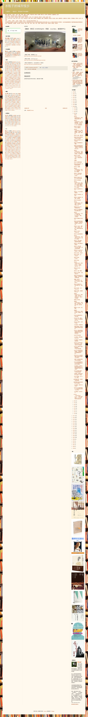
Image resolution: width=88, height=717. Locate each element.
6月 (74, 404)
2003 (74, 441)
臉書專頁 (54, 14)
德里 (16, 74)
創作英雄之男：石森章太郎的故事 (78, 380)
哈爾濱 (12, 87)
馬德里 (69, 18)
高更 (34, 23)
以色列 (6, 17)
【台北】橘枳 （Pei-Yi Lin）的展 (78, 377)
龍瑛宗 (56, 23)
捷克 (13, 96)
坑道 (31, 22)
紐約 (80, 18)
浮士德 (7, 157)
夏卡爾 (42, 23)
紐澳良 (10, 83)
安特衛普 (16, 84)
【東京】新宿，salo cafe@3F (77, 255)
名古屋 (15, 72)
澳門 (19, 73)
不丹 (33, 17)
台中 (19, 64)
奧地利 (19, 97)
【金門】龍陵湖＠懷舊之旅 (80, 30)
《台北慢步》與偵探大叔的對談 (78, 340)
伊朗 (19, 17)
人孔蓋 (18, 43)
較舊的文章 (65, 108)
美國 (19, 93)
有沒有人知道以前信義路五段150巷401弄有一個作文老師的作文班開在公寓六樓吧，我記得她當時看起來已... (77, 82)
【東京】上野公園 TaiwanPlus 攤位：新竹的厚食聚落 (78, 247)
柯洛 (19, 156)
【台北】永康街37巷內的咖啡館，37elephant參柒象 (78, 347)
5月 (74, 406)
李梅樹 (13, 152)
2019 (74, 104)
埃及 (13, 107)
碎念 (9, 39)
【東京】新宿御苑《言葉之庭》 (78, 140)
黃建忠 (19, 143)
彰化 (9, 124)
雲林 (13, 74)
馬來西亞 (10, 106)
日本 (28, 69)
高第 (16, 150)
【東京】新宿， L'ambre (77, 258)
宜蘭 (6, 118)
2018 (74, 106)
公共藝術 (52, 22)
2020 (74, 102)
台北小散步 (13, 56)
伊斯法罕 (18, 83)
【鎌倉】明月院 (77, 299)
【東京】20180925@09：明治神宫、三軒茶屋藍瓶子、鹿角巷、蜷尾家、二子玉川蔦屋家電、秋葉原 (78, 184)
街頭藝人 (46, 22)
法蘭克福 (65, 18)
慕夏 (39, 23)
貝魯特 (9, 79)
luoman (45, 711)
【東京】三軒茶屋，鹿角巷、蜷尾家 (78, 198)
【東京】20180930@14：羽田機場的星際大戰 (78, 117)
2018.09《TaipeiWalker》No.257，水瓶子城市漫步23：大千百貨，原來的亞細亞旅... (78, 396)
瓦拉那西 (8, 74)
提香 (17, 147)
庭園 (29, 22)
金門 (33, 20)
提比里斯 (12, 82)
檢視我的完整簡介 (75, 704)
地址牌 (17, 41)
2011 (74, 426)
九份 (27, 20)
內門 (7, 125)
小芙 (14, 138)
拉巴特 (19, 87)
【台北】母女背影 (77, 335)
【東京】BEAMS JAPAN (77, 269)
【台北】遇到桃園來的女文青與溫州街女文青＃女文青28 (78, 363)
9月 (74, 113)
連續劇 (67, 22)
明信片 (57, 22)
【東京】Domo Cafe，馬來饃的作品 (78, 207)
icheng (17, 146)
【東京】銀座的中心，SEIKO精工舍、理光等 (78, 285)
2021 (74, 101)
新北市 (14, 62)
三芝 (10, 125)
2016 (74, 417)
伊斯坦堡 (25, 18)
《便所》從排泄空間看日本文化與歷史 (78, 360)
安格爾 (18, 153)
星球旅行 (50, 14)
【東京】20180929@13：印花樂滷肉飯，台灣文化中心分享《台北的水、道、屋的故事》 (78, 122)
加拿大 (9, 107)
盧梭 (11, 157)
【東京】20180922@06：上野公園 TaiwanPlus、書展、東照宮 (78, 237)
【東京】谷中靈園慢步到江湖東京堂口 (78, 210)
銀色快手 (15, 157)
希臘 (10, 100)
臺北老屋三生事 (14, 15)
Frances (8, 141)
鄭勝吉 (14, 143)
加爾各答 (6, 84)
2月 (74, 411)
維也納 (50, 18)
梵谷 (36, 23)
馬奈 (28, 23)
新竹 (19, 118)
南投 (9, 123)
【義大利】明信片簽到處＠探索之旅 (80, 55)
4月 (74, 408)
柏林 (57, 18)
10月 (75, 111)
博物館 (74, 22)
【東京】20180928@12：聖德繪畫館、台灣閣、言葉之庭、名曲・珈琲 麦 (78, 131)
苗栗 (16, 123)
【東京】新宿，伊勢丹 (78, 252)
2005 (74, 437)
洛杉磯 (6, 83)
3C (9, 42)
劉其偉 (14, 153)
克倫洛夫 (7, 78)
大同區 (13, 20)
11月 (75, 109)
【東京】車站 (76, 260)
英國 (19, 95)
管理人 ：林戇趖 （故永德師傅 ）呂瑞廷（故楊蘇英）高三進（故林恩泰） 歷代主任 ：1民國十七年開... (78, 74)
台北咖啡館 (7, 22)
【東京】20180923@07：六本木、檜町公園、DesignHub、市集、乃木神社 (78, 214)
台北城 (10, 118)
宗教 (55, 22)
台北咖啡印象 (8, 55)
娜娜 (16, 141)
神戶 (19, 18)
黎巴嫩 (16, 17)
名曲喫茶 (16, 22)
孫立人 (14, 147)
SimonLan (15, 142)
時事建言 (9, 53)
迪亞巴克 (14, 77)
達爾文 (9, 150)
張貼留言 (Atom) (30, 110)
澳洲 (18, 106)
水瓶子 (13, 14)
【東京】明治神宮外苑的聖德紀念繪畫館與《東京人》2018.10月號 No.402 (78, 147)
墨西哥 (16, 107)
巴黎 (29, 18)
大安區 (17, 20)
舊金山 (14, 83)
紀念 (19, 39)
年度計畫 (32, 14)
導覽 (22, 14)
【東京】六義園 (77, 166)
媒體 (25, 14)
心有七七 (14, 131)
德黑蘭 (10, 77)
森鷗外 (16, 155)
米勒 (26, 23)
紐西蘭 (13, 110)
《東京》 (75, 114)
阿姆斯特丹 (18, 79)
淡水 (8, 120)
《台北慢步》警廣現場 (78, 324)
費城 (19, 74)
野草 (46, 14)
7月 (74, 402)
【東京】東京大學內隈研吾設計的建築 (78, 138)
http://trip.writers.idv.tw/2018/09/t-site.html (32, 56)
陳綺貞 (13, 150)
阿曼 (9, 17)
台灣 (6, 93)
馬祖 (35, 20)
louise (12, 141)
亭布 (8, 82)
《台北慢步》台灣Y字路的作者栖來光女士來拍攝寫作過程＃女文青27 (78, 367)
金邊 (18, 77)
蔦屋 (14, 43)
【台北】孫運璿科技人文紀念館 (78, 316)
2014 (74, 421)
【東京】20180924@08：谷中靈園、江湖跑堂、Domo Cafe (78, 203)
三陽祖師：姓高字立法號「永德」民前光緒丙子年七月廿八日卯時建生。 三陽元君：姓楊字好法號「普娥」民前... (78, 65)
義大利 (14, 95)
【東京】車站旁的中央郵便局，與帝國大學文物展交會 (78, 276)
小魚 (16, 132)
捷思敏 (14, 137)
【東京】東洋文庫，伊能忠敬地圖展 (78, 164)
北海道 (44, 17)
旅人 (49, 22)
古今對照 (9, 43)
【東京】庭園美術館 (78, 162)
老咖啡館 (12, 22)
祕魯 (47, 17)
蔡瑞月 (8, 140)
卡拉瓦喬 (18, 23)
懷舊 (37, 22)
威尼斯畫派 (79, 22)
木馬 (19, 133)
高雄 (16, 119)
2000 (74, 446)
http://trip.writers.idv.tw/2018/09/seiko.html (32, 64)
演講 (19, 14)
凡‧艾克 (10, 153)
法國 (9, 95)
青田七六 (42, 14)
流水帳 (28, 14)
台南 (29, 20)
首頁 (58, 14)
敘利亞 (12, 17)
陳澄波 (53, 23)
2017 (74, 415)
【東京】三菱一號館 (78, 270)
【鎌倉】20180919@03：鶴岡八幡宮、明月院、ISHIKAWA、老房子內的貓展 (78, 295)
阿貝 (13, 135)
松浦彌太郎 (11, 155)
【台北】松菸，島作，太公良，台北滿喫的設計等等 (78, 319)
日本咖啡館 (20, 22)
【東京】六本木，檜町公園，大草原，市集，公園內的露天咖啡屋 (78, 228)
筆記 (6, 42)
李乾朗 (6, 155)
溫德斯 (7, 145)
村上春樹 (8, 151)
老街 (33, 22)
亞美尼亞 (26, 17)
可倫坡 (9, 87)
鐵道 (28, 22)
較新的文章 (27, 108)
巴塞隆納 (73, 18)
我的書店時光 (7, 56)
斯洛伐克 (36, 17)
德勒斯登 (60, 18)
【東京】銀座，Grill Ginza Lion (78, 289)
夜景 (13, 42)
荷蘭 (12, 105)
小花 (19, 142)
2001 (74, 444)
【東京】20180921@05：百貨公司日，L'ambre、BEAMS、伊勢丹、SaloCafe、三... (78, 264)
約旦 (9, 105)
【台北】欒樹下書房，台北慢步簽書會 (78, 371)
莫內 (31, 23)
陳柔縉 (13, 156)
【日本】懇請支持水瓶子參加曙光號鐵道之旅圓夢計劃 (80, 40)
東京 (11, 18)
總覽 (6, 14)
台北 (6, 20)
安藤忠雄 (18, 140)
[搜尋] (13, 30)
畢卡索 (45, 23)
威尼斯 (35, 18)
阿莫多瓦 (10, 142)
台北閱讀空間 (25, 15)
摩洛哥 (40, 17)
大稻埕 (9, 20)
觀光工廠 (71, 22)
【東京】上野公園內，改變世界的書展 (78, 241)
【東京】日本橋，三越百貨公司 (78, 273)
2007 (74, 433)
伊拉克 (9, 110)
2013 (74, 423)
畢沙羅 (9, 156)
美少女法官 (10, 148)
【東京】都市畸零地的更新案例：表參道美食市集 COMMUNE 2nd (78, 223)
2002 (74, 442)
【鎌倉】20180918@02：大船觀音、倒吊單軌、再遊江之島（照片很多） (78, 303)
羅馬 (32, 18)
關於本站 (9, 14)
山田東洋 (9, 152)
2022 (74, 99)
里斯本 (77, 18)
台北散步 (24, 22)
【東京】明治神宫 (77, 200)
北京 (6, 18)
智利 (50, 17)
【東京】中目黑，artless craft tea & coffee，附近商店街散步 (78, 157)
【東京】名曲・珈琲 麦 (78, 135)
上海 (9, 18)
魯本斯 (22, 23)
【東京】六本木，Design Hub (77, 232)
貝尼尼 (12, 151)
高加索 (22, 17)
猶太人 (12, 145)
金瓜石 (24, 20)
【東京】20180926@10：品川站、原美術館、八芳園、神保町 (78, 170)
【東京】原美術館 (77, 180)
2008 (74, 432)
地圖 (39, 14)
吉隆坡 (13, 84)
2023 (74, 97)
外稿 (17, 14)
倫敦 (42, 18)
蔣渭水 (6, 136)
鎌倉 (35, 69)
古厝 (35, 22)
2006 (74, 435)
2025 (74, 93)
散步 (6, 51)
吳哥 (22, 18)
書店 (41, 22)
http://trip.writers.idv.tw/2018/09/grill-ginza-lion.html (34, 60)
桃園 (12, 119)
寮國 (18, 102)
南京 (10, 84)
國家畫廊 (46, 18)
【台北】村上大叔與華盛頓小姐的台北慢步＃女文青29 (78, 356)
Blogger (52, 711)
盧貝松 (16, 145)
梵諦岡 (14, 102)
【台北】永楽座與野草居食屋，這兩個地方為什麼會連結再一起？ (78, 352)
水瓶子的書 (7, 15)
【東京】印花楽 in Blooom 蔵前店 (77, 127)
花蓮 (16, 120)
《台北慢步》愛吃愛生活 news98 (78, 338)
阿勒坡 (13, 79)
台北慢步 (19, 15)
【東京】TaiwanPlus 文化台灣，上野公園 (78, 251)
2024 (74, 95)
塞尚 (16, 156)
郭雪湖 (49, 23)
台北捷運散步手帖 (15, 55)
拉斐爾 (14, 23)
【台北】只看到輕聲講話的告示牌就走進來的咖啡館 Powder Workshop (78, 332)
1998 (74, 448)
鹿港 (16, 124)
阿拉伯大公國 (16, 105)
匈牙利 (15, 106)
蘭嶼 (15, 125)
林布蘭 (17, 152)
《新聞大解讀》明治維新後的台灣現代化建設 (78, 327)
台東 (31, 20)
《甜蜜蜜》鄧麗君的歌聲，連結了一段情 (78, 374)
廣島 (8, 68)
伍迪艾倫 (64, 22)
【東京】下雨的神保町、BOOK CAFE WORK (78, 174)
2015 (74, 419)
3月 (74, 409)
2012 (74, 424)
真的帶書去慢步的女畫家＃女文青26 (78, 383)
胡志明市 (7, 88)
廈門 (15, 78)
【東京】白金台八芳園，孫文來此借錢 (78, 178)
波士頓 (6, 69)
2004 (74, 439)
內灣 (12, 125)
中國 (8, 96)
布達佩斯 (11, 78)
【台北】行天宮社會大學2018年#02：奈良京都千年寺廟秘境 (78, 343)
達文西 (16, 151)
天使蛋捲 (15, 136)
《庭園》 (75, 160)
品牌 (43, 22)
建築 (15, 38)
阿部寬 (19, 138)
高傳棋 (9, 146)
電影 (61, 22)
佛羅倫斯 (39, 18)
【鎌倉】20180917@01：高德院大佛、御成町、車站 (78, 312)
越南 (6, 107)
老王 (14, 148)
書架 (14, 39)
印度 (30, 17)
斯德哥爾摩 (17, 82)
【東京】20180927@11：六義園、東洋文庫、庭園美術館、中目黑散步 (78, 152)
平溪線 (20, 20)
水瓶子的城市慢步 (17, 6)
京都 (14, 18)
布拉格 (53, 18)
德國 (17, 96)
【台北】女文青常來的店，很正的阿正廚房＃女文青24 (78, 388)
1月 (74, 413)
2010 (74, 428)
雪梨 (10, 88)
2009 (74, 430)
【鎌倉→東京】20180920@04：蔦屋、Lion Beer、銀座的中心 (78, 281)
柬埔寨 (10, 97)
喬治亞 (6, 106)
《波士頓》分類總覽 (77, 35)
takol (19, 150)
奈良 (17, 18)
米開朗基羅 (10, 23)
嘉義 (13, 123)
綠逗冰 (36, 14)
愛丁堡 (16, 87)
